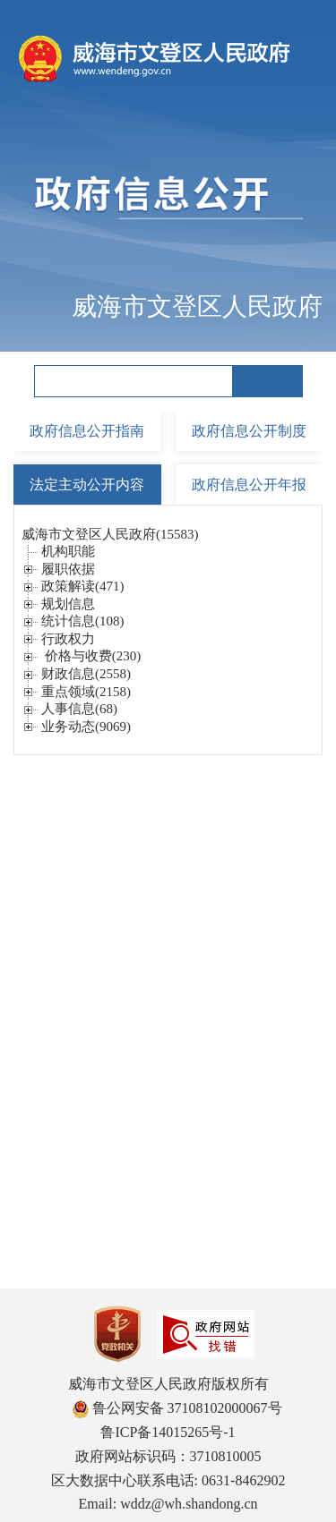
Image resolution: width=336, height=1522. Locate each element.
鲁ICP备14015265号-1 (167, 1432)
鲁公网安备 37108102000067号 (177, 1408)
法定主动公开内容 (87, 484)
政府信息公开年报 (249, 484)
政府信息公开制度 (249, 430)
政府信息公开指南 (87, 430)
